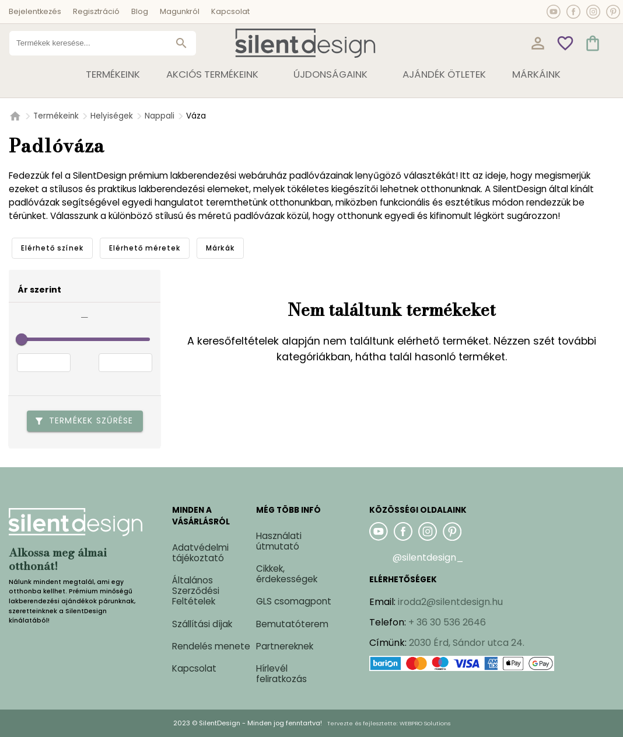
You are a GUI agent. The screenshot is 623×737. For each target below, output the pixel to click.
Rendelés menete (211, 646)
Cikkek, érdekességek (286, 573)
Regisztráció (96, 11)
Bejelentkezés (35, 11)
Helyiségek (111, 115)
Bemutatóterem (292, 624)
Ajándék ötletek (444, 74)
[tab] (52, 248)
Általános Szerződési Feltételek (195, 590)
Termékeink (56, 115)
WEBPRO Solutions (425, 723)
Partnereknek (284, 646)
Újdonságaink (330, 74)
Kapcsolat (230, 11)
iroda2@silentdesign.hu (450, 602)
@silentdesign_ (428, 557)
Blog (139, 11)
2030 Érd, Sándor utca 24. (466, 642)
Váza (196, 115)
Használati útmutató (279, 541)
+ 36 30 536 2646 (447, 622)
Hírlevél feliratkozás (281, 673)
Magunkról (180, 11)
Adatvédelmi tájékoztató (200, 552)
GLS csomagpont (293, 601)
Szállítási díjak (202, 624)
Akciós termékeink (212, 74)
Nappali (159, 115)
